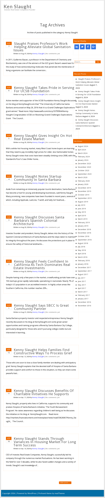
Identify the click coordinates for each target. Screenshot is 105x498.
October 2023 (83, 170)
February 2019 (84, 222)
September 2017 (85, 271)
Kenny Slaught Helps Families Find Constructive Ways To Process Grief (43, 351)
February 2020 (84, 181)
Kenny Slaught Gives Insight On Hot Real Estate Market (43, 137)
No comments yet (53, 53)
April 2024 (82, 149)
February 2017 (84, 295)
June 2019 (82, 208)
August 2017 (83, 274)
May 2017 (82, 285)
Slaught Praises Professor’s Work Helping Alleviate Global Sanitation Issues (42, 46)
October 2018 (83, 236)
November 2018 (84, 233)
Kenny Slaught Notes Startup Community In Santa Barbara (37, 178)
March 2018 (82, 257)
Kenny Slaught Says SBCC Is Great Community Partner (41, 307)
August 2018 (83, 243)
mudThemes (60, 493)
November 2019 (84, 191)
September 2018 (85, 239)
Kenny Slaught (38, 53)
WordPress (32, 493)
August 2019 (83, 201)
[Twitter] (82, 46)
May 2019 (82, 212)
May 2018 (82, 250)
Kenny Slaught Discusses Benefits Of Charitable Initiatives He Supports (44, 392)
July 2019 (81, 205)
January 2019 (83, 226)
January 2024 (83, 160)
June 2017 (82, 281)
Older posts (65, 482)
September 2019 (85, 198)
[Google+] (93, 46)
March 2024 (82, 153)
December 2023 (84, 163)
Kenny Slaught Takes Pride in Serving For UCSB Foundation (44, 89)
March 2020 (82, 177)
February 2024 (84, 156)
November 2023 (84, 167)
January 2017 (83, 298)
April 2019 (82, 215)
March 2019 (82, 219)
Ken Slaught (18, 6)
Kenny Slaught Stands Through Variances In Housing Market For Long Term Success (44, 441)
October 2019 (83, 195)
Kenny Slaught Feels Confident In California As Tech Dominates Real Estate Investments (41, 264)
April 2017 (82, 288)
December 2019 (84, 188)
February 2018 (84, 260)
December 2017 (84, 267)
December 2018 (84, 229)
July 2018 (81, 246)
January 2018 (83, 264)
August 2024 (83, 146)
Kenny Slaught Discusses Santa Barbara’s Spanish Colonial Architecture (38, 220)
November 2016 (84, 305)
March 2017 (82, 292)
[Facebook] (88, 46)
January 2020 (83, 184)
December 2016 (84, 302)
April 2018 (82, 253)
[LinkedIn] (76, 46)
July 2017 (81, 278)
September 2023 (85, 174)
